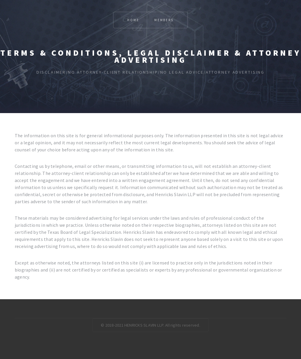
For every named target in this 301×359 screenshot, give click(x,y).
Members (164, 20)
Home (133, 20)
